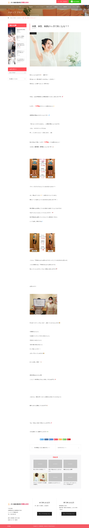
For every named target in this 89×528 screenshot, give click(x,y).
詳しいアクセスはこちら (44, 513)
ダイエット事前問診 (76, 6)
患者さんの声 (49, 6)
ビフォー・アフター (40, 6)
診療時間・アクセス (67, 6)
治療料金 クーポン (58, 6)
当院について (21, 6)
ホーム (12, 6)
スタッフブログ (12, 72)
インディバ (33, 33)
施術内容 (31, 6)
